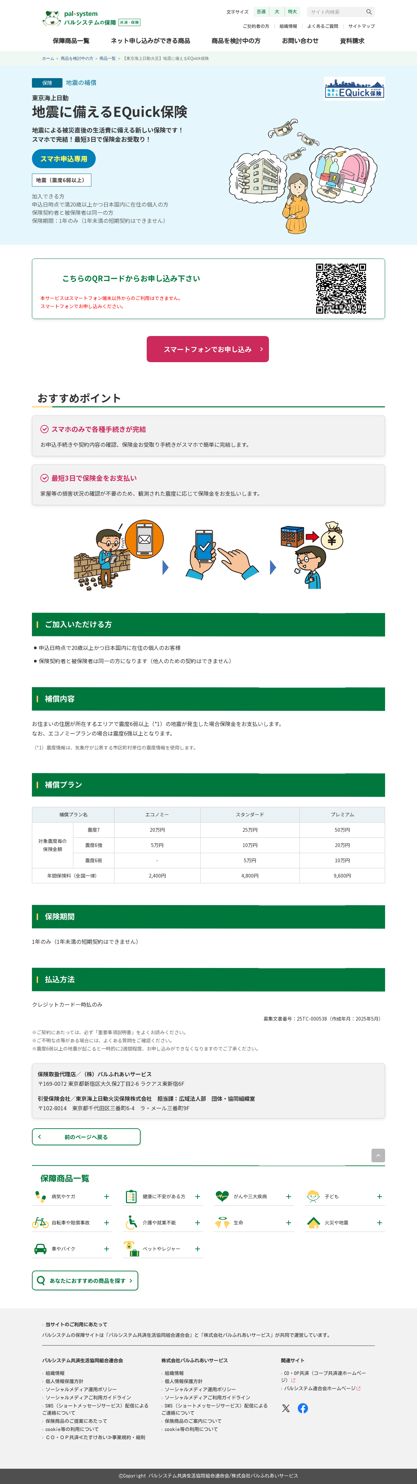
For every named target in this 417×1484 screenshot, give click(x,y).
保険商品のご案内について (193, 1421)
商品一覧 (107, 58)
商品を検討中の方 (236, 40)
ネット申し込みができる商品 (150, 40)
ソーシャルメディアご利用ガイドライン (88, 1397)
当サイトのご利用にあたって (76, 1324)
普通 (261, 11)
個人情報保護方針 (65, 1381)
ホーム (48, 58)
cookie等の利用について (72, 1429)
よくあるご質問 (322, 26)
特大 (292, 11)
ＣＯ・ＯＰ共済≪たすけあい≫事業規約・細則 (95, 1437)
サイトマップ (361, 26)
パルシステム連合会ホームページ (320, 1388)
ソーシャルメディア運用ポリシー (81, 1389)
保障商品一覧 (71, 40)
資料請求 (352, 41)
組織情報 (288, 26)
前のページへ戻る (86, 1137)
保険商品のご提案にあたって (76, 1420)
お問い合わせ (300, 41)
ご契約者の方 (256, 26)
